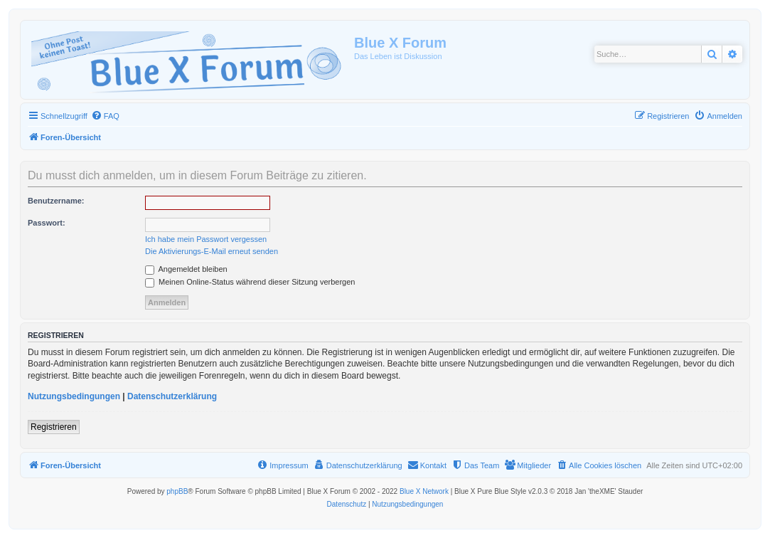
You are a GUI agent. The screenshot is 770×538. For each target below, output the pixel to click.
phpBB (177, 491)
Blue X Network (424, 491)
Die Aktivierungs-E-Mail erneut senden (211, 251)
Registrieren (54, 427)
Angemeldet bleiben (186, 269)
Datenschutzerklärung (172, 396)
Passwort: (46, 222)
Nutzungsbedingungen (74, 396)
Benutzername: (56, 200)
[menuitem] (105, 116)
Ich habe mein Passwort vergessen (206, 239)
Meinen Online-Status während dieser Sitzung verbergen (250, 282)
